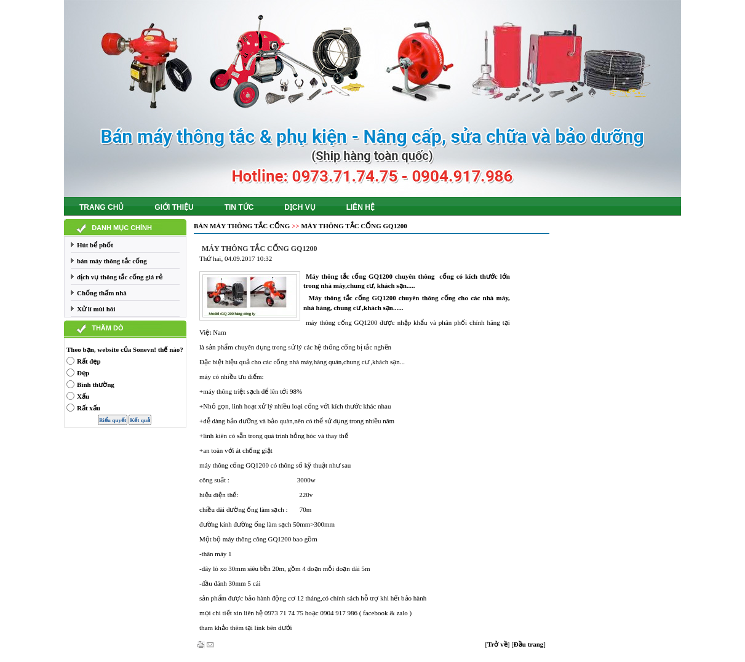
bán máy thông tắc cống (112, 261)
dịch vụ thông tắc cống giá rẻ (119, 277)
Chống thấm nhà (102, 293)
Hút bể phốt (95, 245)
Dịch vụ (299, 207)
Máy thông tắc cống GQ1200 (354, 225)
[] (497, 644)
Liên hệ (360, 207)
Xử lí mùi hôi (96, 309)
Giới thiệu (173, 207)
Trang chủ (101, 207)
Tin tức (239, 207)
